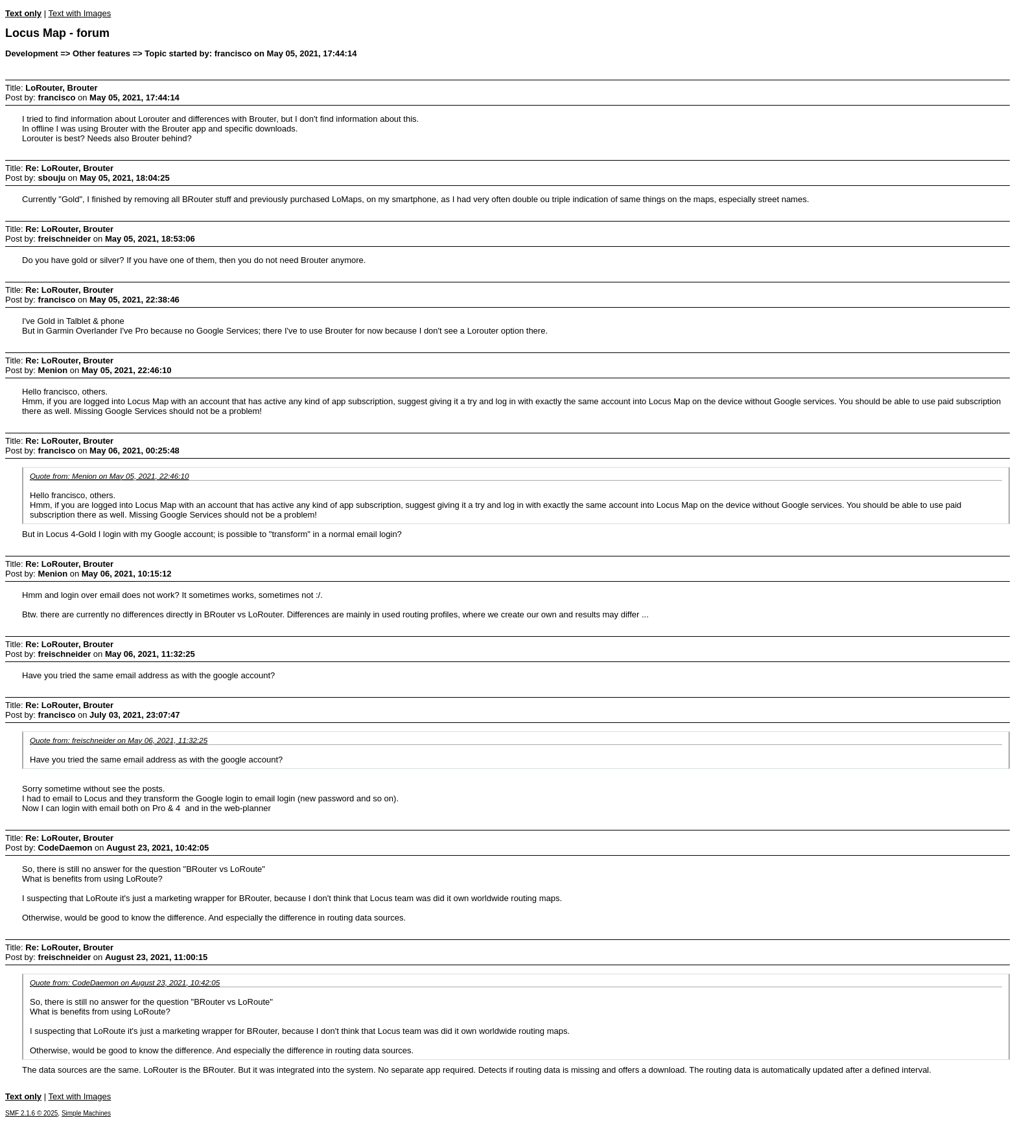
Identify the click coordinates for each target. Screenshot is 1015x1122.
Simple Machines (86, 1113)
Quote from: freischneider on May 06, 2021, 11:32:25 (118, 740)
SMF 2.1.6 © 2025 (31, 1113)
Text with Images (79, 13)
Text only (23, 13)
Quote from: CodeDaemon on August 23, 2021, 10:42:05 (125, 982)
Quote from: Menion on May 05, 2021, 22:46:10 (109, 476)
